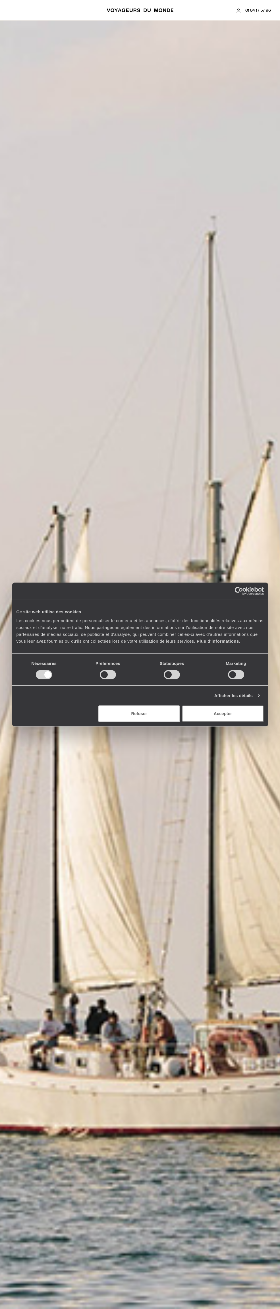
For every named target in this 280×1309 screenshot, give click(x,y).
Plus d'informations (218, 641)
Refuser (139, 713)
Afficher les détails (233, 695)
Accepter (223, 713)
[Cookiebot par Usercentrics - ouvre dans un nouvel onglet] (239, 591)
